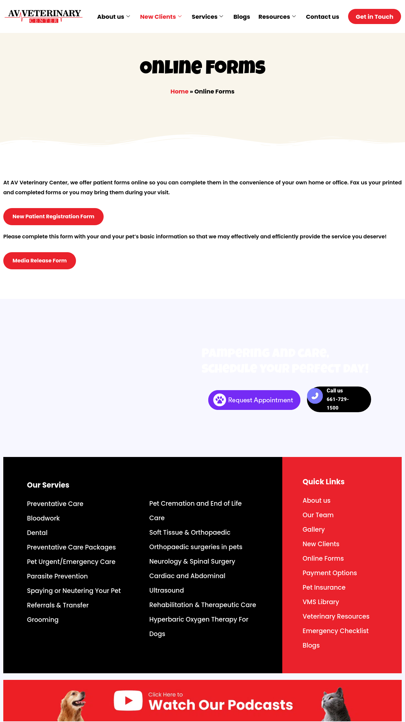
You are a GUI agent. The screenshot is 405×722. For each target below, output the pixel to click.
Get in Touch (374, 17)
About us (113, 17)
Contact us (320, 17)
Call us (338, 399)
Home (179, 91)
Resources (275, 17)
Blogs (240, 17)
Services (206, 17)
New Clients (160, 17)
